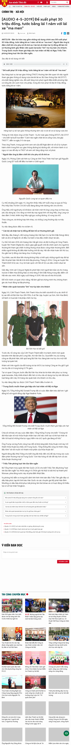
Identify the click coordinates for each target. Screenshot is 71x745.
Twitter (65, 33)
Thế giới (39, 6)
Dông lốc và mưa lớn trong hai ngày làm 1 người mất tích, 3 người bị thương (11, 719)
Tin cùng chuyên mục (14, 594)
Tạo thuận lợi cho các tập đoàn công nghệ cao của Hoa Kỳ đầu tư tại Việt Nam (12, 645)
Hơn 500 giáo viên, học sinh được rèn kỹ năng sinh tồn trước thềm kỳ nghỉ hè (11, 616)
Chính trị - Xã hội (29, 6)
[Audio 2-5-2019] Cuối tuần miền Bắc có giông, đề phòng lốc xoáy (24, 526)
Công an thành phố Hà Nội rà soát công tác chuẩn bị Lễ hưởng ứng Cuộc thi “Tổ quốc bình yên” (35, 694)
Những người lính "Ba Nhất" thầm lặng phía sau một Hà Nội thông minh (34, 617)
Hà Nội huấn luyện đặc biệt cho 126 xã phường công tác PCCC (11, 669)
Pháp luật (47, 6)
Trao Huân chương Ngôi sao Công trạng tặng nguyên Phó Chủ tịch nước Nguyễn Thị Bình (12, 694)
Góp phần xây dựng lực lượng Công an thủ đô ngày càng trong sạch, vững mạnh (59, 719)
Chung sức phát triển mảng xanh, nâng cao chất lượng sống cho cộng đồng (58, 669)
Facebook (61, 33)
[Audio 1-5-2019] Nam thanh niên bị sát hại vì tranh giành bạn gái (23, 529)
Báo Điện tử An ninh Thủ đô (4, 3)
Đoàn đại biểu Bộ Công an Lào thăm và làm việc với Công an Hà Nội (34, 645)
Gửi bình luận (63, 561)
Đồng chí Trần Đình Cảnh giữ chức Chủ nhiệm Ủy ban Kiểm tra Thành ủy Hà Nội (35, 669)
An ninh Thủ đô (17, 2)
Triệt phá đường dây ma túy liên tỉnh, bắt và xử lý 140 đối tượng (59, 693)
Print (68, 33)
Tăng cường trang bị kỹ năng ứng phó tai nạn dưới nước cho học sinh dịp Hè (59, 645)
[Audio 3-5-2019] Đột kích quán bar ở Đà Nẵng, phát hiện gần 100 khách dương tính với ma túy (32, 532)
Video (54, 6)
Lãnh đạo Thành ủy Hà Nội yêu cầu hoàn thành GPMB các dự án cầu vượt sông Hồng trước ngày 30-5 (34, 720)
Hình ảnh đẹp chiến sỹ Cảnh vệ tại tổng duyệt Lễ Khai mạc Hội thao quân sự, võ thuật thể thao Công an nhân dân (59, 618)
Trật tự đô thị (17, 6)
